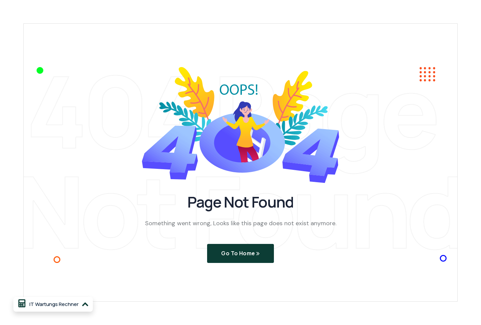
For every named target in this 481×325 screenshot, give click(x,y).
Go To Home (240, 253)
